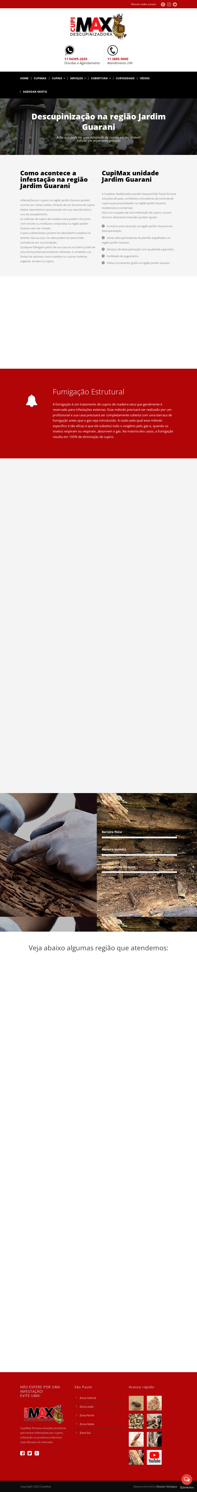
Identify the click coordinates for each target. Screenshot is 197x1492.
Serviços (76, 78)
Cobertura (99, 78)
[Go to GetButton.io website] (187, 1487)
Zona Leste (87, 1406)
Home (24, 78)
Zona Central (88, 1398)
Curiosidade (125, 78)
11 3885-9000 (117, 59)
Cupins (57, 78)
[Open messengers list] (186, 1479)
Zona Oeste (87, 1424)
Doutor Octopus (166, 1486)
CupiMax (40, 78)
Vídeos (145, 78)
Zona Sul (85, 1433)
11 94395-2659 (75, 59)
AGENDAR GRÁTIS (35, 91)
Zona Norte (87, 1415)
